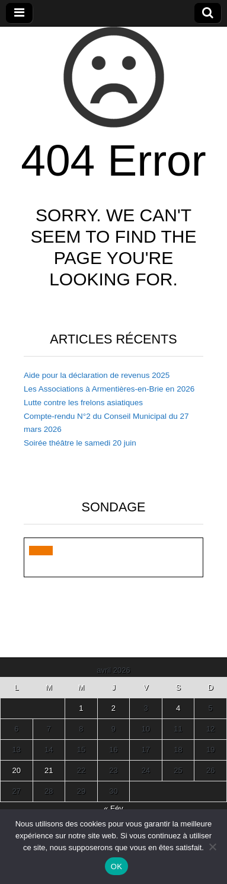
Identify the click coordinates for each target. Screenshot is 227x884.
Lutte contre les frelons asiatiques (83, 402)
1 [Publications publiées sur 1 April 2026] (81, 708)
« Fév (113, 808)
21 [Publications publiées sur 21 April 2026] (48, 770)
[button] (41, 550)
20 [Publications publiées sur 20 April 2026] (16, 770)
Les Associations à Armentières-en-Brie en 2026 (109, 388)
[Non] (212, 847)
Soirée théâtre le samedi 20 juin (80, 442)
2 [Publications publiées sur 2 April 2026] (113, 708)
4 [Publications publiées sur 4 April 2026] (178, 708)
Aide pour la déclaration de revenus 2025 (97, 375)
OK (116, 866)
